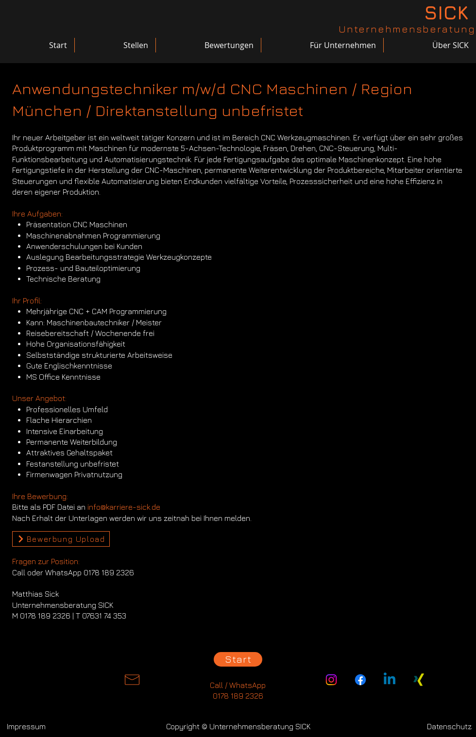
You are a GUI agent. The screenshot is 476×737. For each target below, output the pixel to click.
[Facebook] (360, 679)
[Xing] (418, 679)
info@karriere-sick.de (123, 506)
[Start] (238, 659)
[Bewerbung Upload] (61, 539)
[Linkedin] (389, 679)
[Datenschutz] (449, 726)
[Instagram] (331, 679)
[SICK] (446, 12)
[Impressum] (26, 726)
